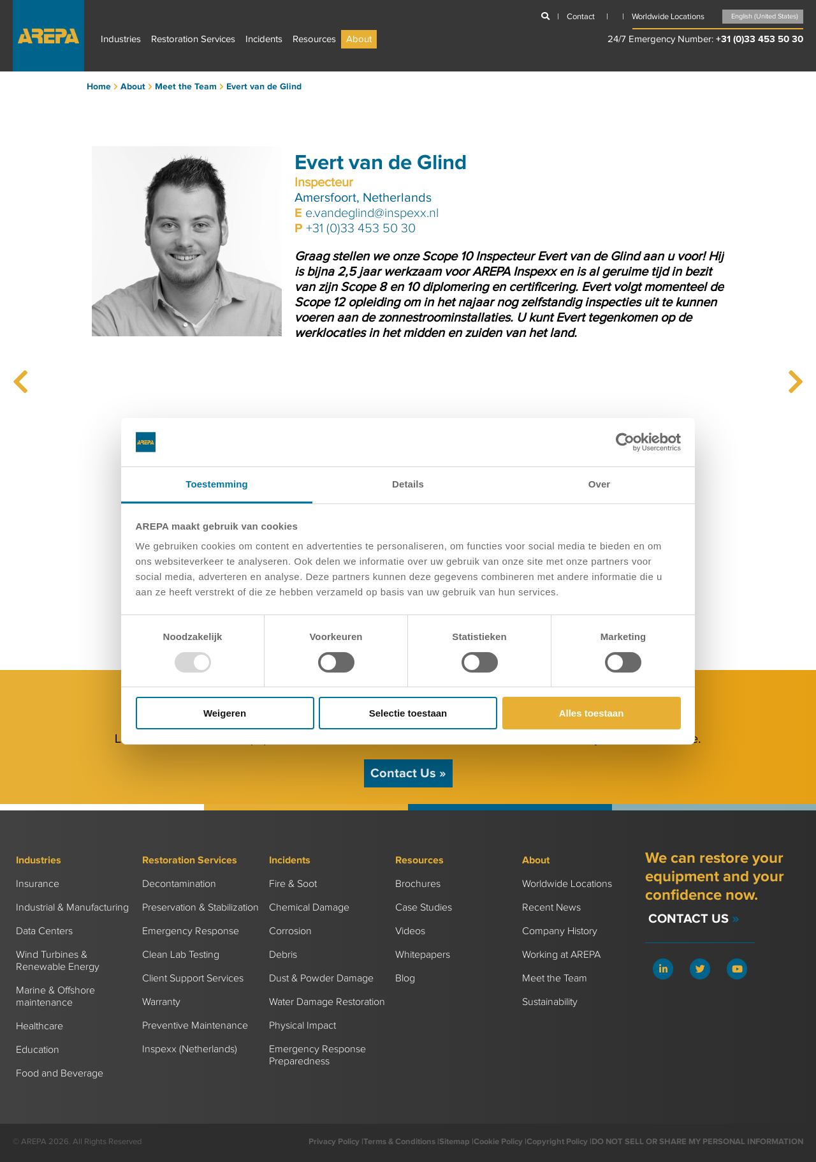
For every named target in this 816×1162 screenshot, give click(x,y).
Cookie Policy (498, 1141)
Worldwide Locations (567, 884)
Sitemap (454, 1141)
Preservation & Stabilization (200, 908)
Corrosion (290, 931)
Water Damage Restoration (327, 1002)
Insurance (37, 884)
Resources (314, 39)
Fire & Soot (293, 884)
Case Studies (423, 908)
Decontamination (179, 884)
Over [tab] (599, 484)
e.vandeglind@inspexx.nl (372, 213)
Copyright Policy (557, 1141)
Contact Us (408, 773)
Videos (410, 931)
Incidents (263, 39)
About (359, 39)
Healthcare (39, 1026)
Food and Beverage (59, 1074)
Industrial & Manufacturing (72, 908)
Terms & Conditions (399, 1141)
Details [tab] (408, 484)
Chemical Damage (309, 908)
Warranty (161, 1002)
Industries (121, 39)
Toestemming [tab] (217, 484)
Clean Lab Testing (180, 955)
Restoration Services (193, 39)
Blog (405, 978)
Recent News (551, 908)
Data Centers (44, 931)
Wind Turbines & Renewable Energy (57, 961)
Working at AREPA (561, 955)
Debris (283, 955)
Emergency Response (190, 931)
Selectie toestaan (408, 713)
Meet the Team (554, 978)
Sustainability (550, 1002)
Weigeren (224, 713)
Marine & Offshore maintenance (55, 997)
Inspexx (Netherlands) (189, 1049)
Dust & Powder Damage (321, 978)
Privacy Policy (334, 1141)
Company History (559, 931)
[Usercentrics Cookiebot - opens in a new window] (625, 442)
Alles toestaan (591, 713)
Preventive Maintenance (195, 1026)
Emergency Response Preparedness (317, 1055)
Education (37, 1050)
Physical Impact (302, 1026)
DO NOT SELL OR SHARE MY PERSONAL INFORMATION (697, 1141)
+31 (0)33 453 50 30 (759, 39)
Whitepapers (422, 955)
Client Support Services (193, 978)
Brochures (418, 884)
